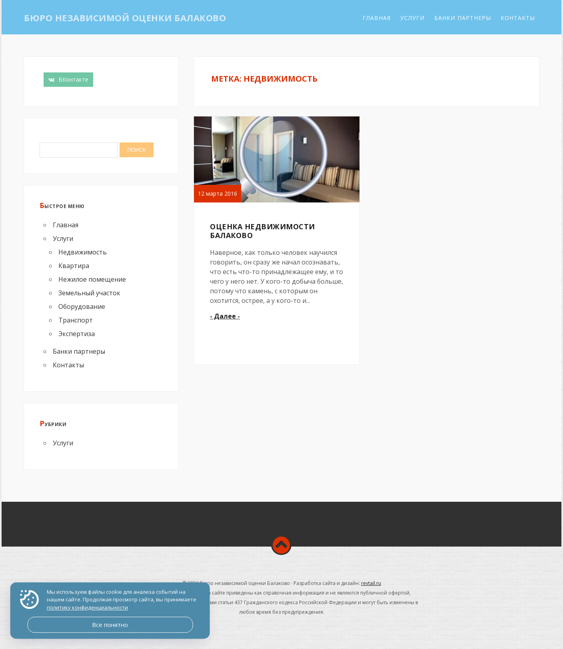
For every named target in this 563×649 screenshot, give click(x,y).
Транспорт (75, 320)
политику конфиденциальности (87, 607)
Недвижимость (82, 252)
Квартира (73, 265)
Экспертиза (76, 333)
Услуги (412, 18)
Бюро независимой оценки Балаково (125, 18)
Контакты (518, 18)
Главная (377, 18)
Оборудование (81, 306)
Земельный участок (89, 292)
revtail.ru (371, 583)
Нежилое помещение (92, 279)
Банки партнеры (462, 18)
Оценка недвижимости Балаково (262, 231)
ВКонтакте (68, 79)
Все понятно (110, 625)
